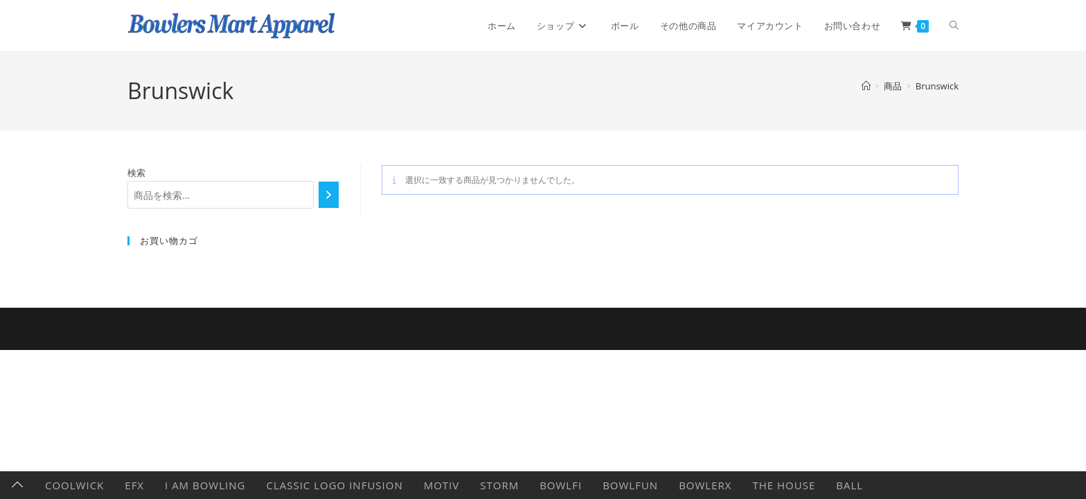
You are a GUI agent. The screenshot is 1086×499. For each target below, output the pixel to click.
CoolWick (74, 485)
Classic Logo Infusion (334, 485)
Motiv (442, 485)
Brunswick (937, 86)
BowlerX (705, 485)
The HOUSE (783, 485)
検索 (136, 172)
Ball (849, 485)
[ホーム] (866, 86)
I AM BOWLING (205, 485)
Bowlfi (561, 485)
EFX (134, 485)
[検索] (328, 195)
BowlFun (630, 485)
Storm (499, 485)
